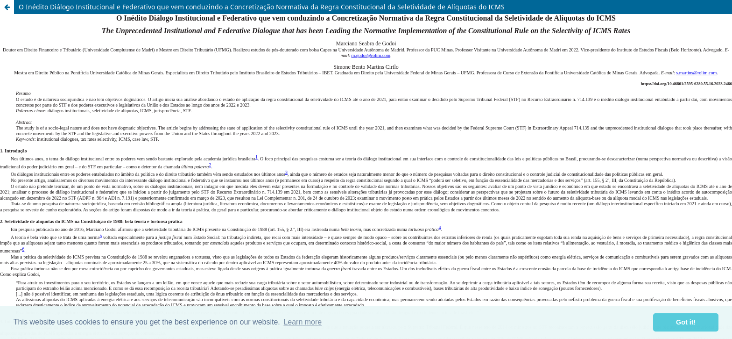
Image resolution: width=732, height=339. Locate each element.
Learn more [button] (302, 322)
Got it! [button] (686, 322)
